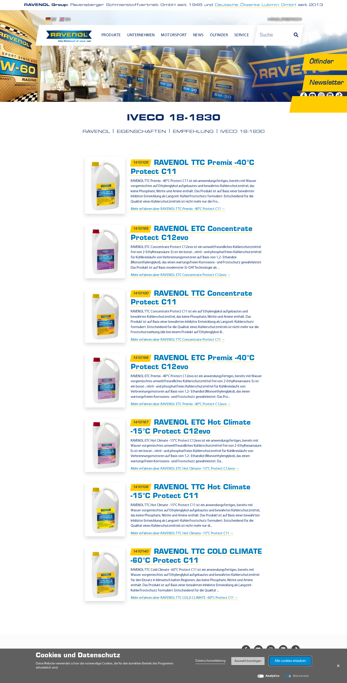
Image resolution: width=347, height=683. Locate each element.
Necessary (301, 676)
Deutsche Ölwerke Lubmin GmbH (255, 5)
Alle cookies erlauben (290, 661)
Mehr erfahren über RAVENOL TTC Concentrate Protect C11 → (178, 340)
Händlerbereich (285, 20)
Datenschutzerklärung (210, 661)
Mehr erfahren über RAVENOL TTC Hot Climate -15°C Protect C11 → (182, 533)
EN (64, 19)
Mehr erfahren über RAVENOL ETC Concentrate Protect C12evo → (181, 275)
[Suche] (296, 35)
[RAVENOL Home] (70, 38)
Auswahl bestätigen (247, 661)
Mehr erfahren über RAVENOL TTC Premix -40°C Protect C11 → (178, 209)
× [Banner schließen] (338, 665)
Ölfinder (219, 35)
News (198, 35)
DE (50, 19)
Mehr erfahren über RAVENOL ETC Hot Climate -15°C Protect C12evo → (185, 469)
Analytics (272, 676)
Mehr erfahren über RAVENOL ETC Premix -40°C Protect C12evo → (181, 404)
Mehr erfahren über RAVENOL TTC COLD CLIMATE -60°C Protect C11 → (184, 598)
